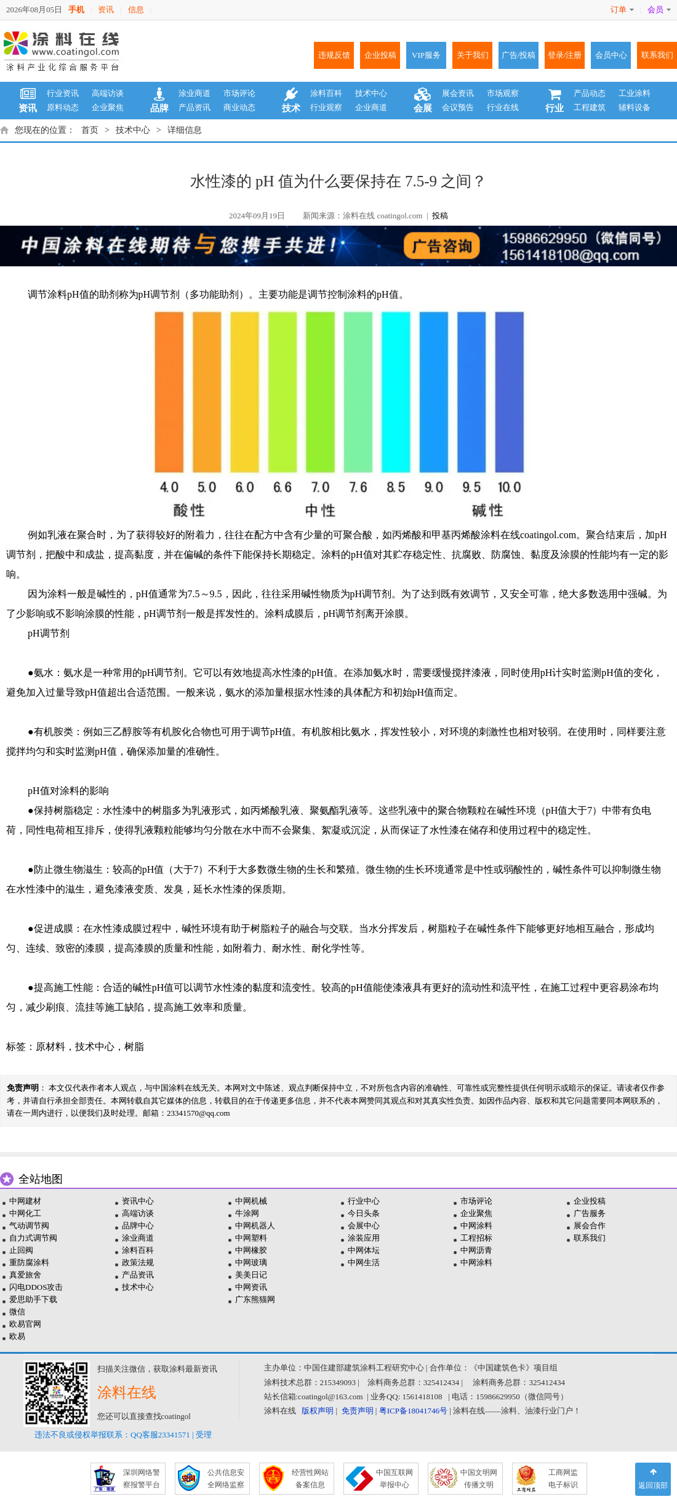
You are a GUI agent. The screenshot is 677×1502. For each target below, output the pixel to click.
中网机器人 (255, 1225)
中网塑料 (251, 1237)
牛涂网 (247, 1213)
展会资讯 (458, 93)
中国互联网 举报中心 (394, 1478)
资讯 (106, 9)
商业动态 (239, 107)
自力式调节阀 (33, 1237)
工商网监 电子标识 (563, 1478)
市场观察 (503, 93)
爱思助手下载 (33, 1299)
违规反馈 (334, 55)
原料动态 (63, 107)
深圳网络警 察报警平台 (141, 1478)
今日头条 (364, 1213)
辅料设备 (635, 107)
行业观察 (326, 107)
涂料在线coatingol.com (528, 535)
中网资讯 (251, 1287)
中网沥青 (476, 1250)
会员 (659, 9)
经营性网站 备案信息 (310, 1478)
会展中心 (364, 1225)
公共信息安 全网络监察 (225, 1478)
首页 (89, 130)
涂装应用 (364, 1237)
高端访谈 (108, 93)
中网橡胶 (251, 1250)
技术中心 (371, 93)
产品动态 (590, 93)
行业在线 (503, 107)
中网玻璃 (251, 1262)
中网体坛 (364, 1250)
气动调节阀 (29, 1225)
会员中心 (611, 55)
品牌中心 (138, 1225)
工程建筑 (590, 107)
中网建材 (25, 1201)
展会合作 (590, 1225)
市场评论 (239, 93)
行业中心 (364, 1201)
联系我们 (657, 55)
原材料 (50, 1046)
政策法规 (138, 1262)
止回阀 (21, 1250)
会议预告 (458, 107)
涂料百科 (326, 93)
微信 (17, 1311)
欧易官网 (25, 1324)
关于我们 (473, 55)
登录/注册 (565, 55)
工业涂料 (635, 93)
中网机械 (251, 1201)
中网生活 (364, 1262)
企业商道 (371, 107)
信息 (136, 9)
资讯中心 (138, 1201)
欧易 (17, 1336)
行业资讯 (63, 93)
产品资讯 (194, 107)
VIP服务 (426, 55)
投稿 (440, 215)
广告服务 (590, 1213)
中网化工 (25, 1213)
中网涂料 (476, 1225)
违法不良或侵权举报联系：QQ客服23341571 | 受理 (123, 1434)
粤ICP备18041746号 (413, 1410)
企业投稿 (380, 55)
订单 (622, 9)
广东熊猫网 (255, 1299)
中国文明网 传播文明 (478, 1478)
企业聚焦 (108, 107)
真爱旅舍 (25, 1274)
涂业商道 (194, 93)
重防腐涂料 (29, 1262)
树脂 (134, 1046)
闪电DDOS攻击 (36, 1287)
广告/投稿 (519, 55)
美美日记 (251, 1274)
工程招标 (476, 1237)
